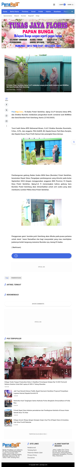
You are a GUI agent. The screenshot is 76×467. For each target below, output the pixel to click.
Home (5, 11)
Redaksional (32, 447)
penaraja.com (43, 464)
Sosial (33, 11)
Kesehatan (57, 11)
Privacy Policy (32, 455)
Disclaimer (31, 457)
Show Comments (38, 304)
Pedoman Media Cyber (35, 452)
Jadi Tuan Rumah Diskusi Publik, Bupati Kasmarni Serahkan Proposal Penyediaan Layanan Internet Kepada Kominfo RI (41, 392)
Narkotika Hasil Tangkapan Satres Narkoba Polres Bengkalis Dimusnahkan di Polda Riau (42, 402)
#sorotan (23, 15)
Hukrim (48, 11)
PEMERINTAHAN (16, 278)
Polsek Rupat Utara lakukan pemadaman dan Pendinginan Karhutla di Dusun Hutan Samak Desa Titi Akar (41, 411)
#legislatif (31, 15)
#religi (37, 15)
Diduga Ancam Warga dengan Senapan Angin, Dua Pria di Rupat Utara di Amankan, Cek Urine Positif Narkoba (41, 421)
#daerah (16, 15)
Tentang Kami (32, 450)
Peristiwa (25, 11)
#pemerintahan (8, 15)
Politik (40, 11)
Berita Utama (14, 11)
